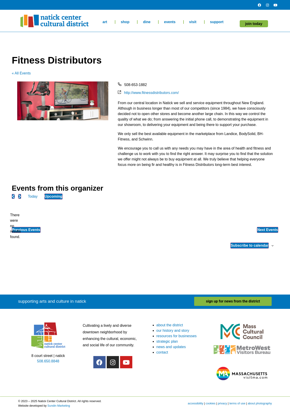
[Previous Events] (13, 196)
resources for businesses (176, 336)
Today (33, 196)
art (105, 22)
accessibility (195, 403)
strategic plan (167, 341)
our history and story (172, 330)
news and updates (171, 347)
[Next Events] (19, 196)
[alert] (15, 226)
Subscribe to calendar (249, 245)
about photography (260, 403)
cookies (210, 403)
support (218, 22)
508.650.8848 (48, 361)
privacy (222, 403)
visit (194, 22)
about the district (169, 325)
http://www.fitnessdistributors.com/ (151, 93)
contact (162, 352)
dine (148, 22)
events (171, 22)
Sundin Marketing (58, 405)
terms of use (237, 403)
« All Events (21, 73)
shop (126, 22)
